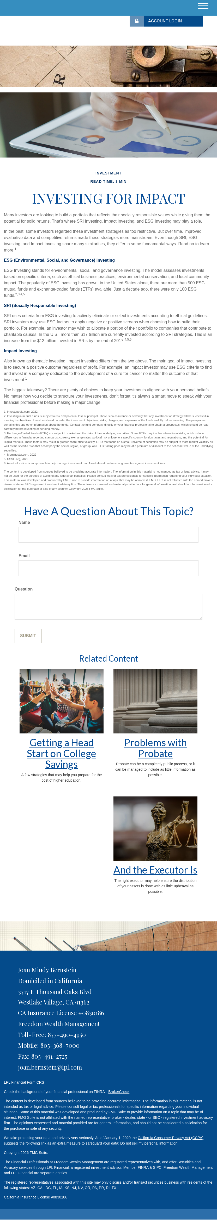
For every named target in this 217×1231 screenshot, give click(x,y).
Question (24, 589)
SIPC (157, 1167)
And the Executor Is (155, 870)
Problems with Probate (155, 747)
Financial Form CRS (27, 1082)
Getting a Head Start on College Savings (61, 753)
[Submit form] (28, 636)
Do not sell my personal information (148, 1143)
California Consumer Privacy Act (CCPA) (170, 1138)
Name (24, 522)
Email (24, 556)
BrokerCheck (118, 1092)
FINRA (143, 1167)
